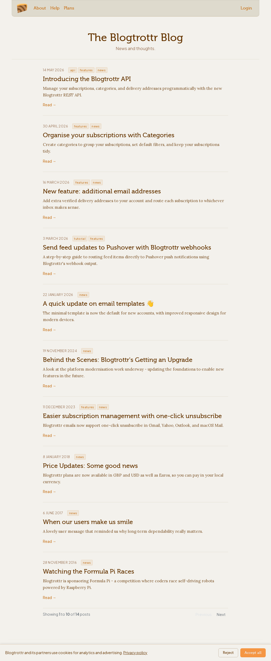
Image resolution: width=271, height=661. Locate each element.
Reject (228, 653)
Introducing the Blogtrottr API (87, 79)
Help (55, 8)
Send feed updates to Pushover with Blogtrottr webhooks (127, 247)
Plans (69, 8)
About (40, 8)
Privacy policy (135, 652)
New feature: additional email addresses (102, 191)
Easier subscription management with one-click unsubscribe (132, 415)
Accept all (253, 653)
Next (221, 614)
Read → (49, 104)
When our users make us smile (88, 521)
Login (246, 8)
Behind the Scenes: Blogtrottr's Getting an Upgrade (117, 359)
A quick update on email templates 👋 (98, 303)
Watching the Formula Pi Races (88, 571)
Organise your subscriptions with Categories (108, 135)
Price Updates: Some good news (90, 465)
